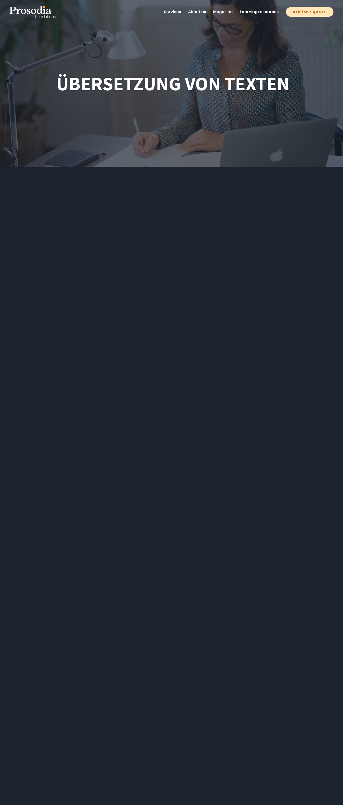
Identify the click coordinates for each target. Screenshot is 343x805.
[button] (309, 12)
